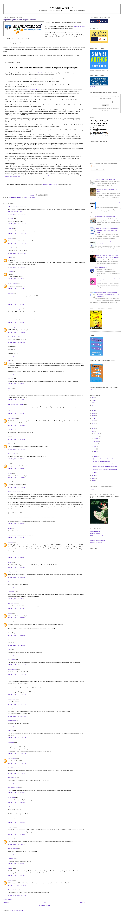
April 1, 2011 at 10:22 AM (17, 674)
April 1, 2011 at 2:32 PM (16, 802)
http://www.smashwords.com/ (54, 175)
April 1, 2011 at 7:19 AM (16, 468)
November (96, 436)
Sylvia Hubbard (12, 659)
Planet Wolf (11, 827)
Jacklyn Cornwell (12, 572)
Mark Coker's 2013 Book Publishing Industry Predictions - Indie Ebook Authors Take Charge (107, 230)
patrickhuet (11, 742)
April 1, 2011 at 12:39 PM (17, 763)
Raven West (11, 730)
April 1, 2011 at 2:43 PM (16, 822)
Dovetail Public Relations (14, 491)
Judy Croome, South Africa (15, 211)
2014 (93, 423)
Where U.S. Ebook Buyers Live (101, 461)
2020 (93, 408)
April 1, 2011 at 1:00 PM (16, 773)
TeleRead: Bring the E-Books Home (99, 535)
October (96, 438)
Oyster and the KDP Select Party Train (105, 179)
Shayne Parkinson (12, 283)
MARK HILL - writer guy (14, 309)
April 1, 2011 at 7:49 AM (16, 523)
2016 (93, 418)
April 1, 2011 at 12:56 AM (17, 253)
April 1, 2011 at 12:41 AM (17, 224)
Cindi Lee (10, 228)
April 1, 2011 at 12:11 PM (17, 726)
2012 (93, 428)
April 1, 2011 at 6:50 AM (16, 439)
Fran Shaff (10, 378)
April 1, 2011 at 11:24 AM (17, 704)
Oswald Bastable (12, 768)
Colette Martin (11, 699)
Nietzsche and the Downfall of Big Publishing (105, 469)
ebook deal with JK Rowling (50, 184)
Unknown (10, 238)
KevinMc (10, 581)
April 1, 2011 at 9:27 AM (16, 655)
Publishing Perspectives (96, 542)
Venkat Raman (11, 453)
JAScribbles (11, 430)
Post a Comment (7, 899)
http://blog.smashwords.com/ (12, 176)
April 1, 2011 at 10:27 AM (17, 694)
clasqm (10, 360)
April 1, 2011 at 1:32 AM (16, 279)
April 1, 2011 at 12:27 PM (17, 753)
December (96, 433)
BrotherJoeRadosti (12, 889)
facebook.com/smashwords (97, 87)
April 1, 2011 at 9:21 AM (16, 645)
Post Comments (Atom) (16, 910)
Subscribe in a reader (95, 389)
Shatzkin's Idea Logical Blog (97, 540)
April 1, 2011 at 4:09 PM (16, 834)
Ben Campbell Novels (13, 787)
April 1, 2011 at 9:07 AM (16, 608)
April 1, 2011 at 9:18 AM (16, 635)
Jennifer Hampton (12, 669)
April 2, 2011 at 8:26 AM (16, 863)
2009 (93, 478)
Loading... (92, 489)
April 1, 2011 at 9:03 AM (16, 599)
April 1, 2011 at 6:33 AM (16, 425)
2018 (93, 413)
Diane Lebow (11, 858)
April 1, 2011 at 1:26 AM (16, 267)
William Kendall (12, 777)
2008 (93, 480)
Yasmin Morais (12, 720)
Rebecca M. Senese (13, 848)
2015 (93, 421)
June (95, 449)
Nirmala (10, 473)
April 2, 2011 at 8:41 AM (16, 875)
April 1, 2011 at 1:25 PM (16, 783)
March (95, 456)
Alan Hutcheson (12, 603)
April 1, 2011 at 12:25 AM (17, 214)
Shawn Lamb (11, 797)
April (95, 454)
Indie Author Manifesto (101, 267)
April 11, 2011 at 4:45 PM (17, 895)
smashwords (32, 197)
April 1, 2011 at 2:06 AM (16, 304)
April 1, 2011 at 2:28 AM (16, 332)
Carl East (10, 542)
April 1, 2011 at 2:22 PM (16, 792)
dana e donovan (12, 418)
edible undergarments (31, 89)
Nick (9, 482)
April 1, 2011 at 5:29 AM (16, 399)
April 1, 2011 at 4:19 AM (16, 342)
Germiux (10, 257)
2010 (93, 475)
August (96, 443)
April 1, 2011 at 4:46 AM (16, 374)
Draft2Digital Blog (95, 531)
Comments (94, 169)
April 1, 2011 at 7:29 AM (16, 487)
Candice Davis (11, 591)
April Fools (18, 197)
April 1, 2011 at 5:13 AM (16, 384)
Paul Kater (10, 218)
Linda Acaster (11, 248)
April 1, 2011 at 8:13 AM (16, 557)
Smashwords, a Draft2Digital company (70, 10)
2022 (93, 403)
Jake (9, 708)
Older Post (82, 902)
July (95, 446)
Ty (8, 463)
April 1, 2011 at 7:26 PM (16, 844)
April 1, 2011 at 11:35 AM (17, 716)
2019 (93, 410)
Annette (10, 613)
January (96, 472)
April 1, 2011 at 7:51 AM (16, 537)
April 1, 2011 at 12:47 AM (17, 243)
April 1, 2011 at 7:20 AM (16, 477)
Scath (9, 640)
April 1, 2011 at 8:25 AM (16, 577)
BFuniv (10, 562)
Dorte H (10, 388)
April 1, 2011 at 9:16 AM (16, 617)
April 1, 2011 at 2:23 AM (16, 322)
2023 (93, 400)
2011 (93, 431)
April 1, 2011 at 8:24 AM (16, 567)
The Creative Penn (95, 533)
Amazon (11, 197)
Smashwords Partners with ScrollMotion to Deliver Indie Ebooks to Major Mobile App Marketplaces (107, 294)
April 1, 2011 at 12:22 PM (17, 737)
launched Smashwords (79, 26)
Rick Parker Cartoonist (14, 337)
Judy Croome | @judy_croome (16, 206)
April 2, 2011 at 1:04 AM (16, 854)
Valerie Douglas (12, 327)
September (96, 441)
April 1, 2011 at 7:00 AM (16, 449)
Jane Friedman (94, 538)
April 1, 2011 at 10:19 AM (17, 664)
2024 (93, 397)
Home (44, 902)
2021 (93, 405)
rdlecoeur (10, 293)
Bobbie (10, 807)
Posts (93, 166)
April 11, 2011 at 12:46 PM (17, 885)
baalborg (10, 868)
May (95, 451)
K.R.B (9, 528)
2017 (93, 415)
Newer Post (6, 902)
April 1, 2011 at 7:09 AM (16, 459)
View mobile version (44, 905)
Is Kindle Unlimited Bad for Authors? (105, 216)
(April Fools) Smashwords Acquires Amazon (104, 459)
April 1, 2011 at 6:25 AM (16, 413)
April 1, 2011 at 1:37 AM (16, 288)
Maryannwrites (12, 758)
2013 (93, 426)
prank (25, 197)
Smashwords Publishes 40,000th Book (103, 464)
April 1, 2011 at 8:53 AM (16, 587)
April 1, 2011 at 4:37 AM (16, 356)
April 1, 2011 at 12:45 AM (17, 233)
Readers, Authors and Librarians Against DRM (105, 466)
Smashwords (39, 73)
